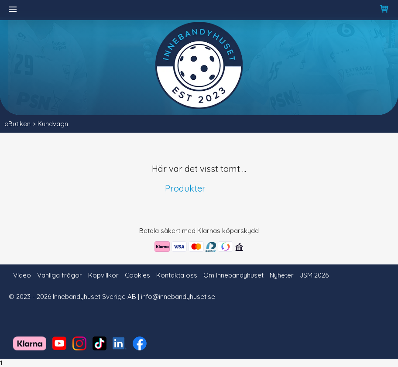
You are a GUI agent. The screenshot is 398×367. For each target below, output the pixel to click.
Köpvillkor (103, 275)
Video (22, 275)
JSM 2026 (314, 275)
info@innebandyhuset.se (178, 296)
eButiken (17, 124)
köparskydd (240, 230)
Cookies (137, 275)
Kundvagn (53, 124)
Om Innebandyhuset (233, 275)
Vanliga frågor (59, 275)
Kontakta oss (176, 275)
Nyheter (282, 275)
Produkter (185, 188)
